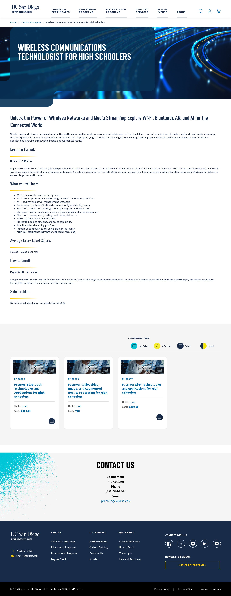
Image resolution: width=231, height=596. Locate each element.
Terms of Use (185, 589)
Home (13, 22)
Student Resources (129, 541)
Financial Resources (130, 559)
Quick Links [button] (126, 532)
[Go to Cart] (219, 11)
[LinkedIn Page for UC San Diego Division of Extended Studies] (205, 544)
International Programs (64, 553)
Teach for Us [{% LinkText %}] (96, 553)
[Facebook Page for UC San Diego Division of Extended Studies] (169, 544)
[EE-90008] (34, 393)
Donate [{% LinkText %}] (93, 559)
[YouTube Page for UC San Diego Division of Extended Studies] (217, 544)
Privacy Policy (161, 589)
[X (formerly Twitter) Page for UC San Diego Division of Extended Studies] (181, 544)
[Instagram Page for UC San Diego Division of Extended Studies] (193, 544)
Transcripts (125, 553)
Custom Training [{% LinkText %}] (98, 547)
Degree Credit (58, 559)
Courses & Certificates (63, 541)
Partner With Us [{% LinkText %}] (98, 541)
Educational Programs (31, 22)
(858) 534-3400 (21, 551)
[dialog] (221, 586)
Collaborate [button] (97, 532)
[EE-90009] (88, 393)
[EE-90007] (142, 393)
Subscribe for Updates (192, 565)
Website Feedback (211, 589)
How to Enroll (127, 547)
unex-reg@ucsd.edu (24, 556)
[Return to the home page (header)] (25, 9)
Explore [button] (56, 532)
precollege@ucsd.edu (115, 501)
